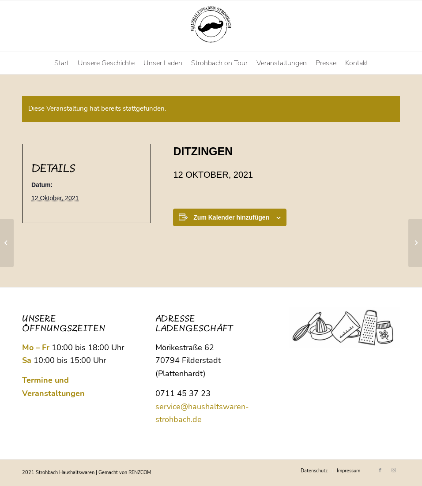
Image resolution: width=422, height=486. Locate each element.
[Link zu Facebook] (380, 470)
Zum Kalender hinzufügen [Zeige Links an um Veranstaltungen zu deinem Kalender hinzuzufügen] (231, 217)
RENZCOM (139, 472)
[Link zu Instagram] (393, 470)
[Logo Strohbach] (211, 26)
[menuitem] (61, 63)
